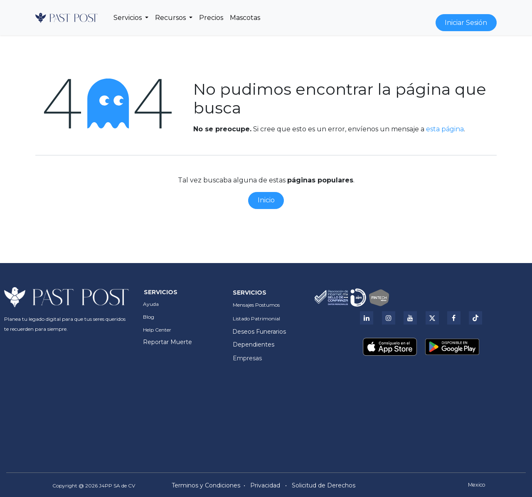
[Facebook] (454, 318)
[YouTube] (410, 318)
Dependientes (253, 344)
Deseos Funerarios (259, 331)
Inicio (266, 200)
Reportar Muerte (167, 342)
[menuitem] (131, 18)
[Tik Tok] (475, 318)
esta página (445, 129)
